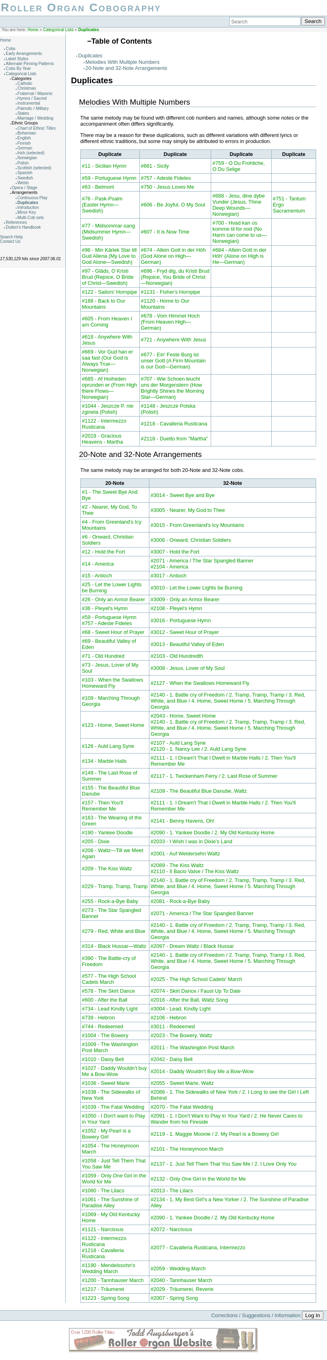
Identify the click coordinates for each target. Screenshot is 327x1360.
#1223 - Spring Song (105, 1298)
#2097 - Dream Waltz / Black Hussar (192, 946)
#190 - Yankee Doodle (107, 832)
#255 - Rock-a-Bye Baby (110, 901)
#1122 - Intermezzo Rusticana (104, 424)
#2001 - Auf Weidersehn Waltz (185, 854)
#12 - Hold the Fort (103, 552)
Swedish (25, 178)
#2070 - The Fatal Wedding (182, 1107)
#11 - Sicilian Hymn (104, 166)
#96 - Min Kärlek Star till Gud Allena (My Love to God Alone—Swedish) (109, 256)
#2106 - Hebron (169, 1018)
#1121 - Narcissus (103, 1229)
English (24, 138)
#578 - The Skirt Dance (108, 991)
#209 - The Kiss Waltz (107, 868)
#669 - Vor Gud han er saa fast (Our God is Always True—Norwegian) (107, 361)
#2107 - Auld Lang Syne (178, 743)
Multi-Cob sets (30, 217)
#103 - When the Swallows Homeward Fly (112, 683)
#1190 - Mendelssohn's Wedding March (108, 1268)
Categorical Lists (58, 29)
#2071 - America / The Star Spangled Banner (202, 561)
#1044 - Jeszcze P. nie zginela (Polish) (108, 409)
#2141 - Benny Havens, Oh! (182, 821)
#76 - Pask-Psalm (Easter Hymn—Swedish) (102, 205)
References (16, 222)
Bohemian (26, 133)
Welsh (23, 183)
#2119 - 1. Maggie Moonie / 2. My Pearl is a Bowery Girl (215, 1134)
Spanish (24, 173)
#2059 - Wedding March (178, 1268)
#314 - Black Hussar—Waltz (114, 946)
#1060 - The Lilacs (103, 1190)
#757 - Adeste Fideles (166, 178)
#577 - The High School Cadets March (109, 979)
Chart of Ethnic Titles (36, 128)
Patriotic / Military (33, 108)
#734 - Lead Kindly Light (110, 1009)
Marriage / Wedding (35, 118)
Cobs (10, 48)
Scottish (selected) (34, 168)
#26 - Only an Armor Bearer (113, 599)
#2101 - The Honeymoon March (187, 1149)
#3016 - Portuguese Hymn (181, 620)
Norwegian (27, 158)
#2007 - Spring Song (174, 1298)
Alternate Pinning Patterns (30, 63)
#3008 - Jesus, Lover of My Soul (188, 668)
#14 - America (98, 564)
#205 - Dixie (95, 841)
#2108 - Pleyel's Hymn (176, 608)
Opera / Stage (25, 187)
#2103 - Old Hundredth (177, 656)
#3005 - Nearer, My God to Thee (188, 510)
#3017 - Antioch (169, 576)
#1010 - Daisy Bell (103, 1059)
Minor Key (26, 212)
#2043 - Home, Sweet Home (183, 716)
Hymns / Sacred (32, 98)
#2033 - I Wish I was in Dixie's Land (191, 841)
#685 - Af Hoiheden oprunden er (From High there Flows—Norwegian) (109, 388)
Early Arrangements (24, 53)
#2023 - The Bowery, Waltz (181, 1035)
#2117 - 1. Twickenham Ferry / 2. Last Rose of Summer (214, 776)
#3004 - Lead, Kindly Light (181, 1009)
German (24, 148)
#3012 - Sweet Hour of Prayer (185, 632)
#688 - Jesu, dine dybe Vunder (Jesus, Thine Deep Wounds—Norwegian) (238, 205)
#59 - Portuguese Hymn (109, 178)
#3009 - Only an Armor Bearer (185, 599)
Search (312, 21)
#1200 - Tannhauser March (113, 1280)
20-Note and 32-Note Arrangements (127, 68)
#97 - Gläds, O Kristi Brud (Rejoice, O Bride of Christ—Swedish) (108, 277)
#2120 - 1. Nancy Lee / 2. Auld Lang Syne (198, 749)
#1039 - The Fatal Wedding (113, 1107)
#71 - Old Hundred (103, 656)
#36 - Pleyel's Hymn (105, 608)
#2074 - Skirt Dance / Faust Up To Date (196, 991)
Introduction (28, 207)
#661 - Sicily (155, 166)
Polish (23, 163)
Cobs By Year (18, 68)
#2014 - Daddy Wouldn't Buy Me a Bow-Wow (202, 1071)
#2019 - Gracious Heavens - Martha (102, 439)
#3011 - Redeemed (173, 1026)
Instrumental (28, 103)
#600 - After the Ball (104, 1000)
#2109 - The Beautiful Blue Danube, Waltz (199, 791)
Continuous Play (32, 198)
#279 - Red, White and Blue (113, 931)
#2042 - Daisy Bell (172, 1059)
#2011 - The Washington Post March (193, 1047)
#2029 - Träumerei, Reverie (182, 1289)
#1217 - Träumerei (103, 1289)
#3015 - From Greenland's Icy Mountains (197, 525)
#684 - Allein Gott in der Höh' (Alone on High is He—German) (239, 256)
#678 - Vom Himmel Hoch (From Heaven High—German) (170, 322)
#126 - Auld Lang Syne (108, 746)
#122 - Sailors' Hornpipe (109, 292)
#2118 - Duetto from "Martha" (174, 439)
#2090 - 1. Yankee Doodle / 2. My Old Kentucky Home (213, 832)
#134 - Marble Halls (104, 761)
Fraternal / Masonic (35, 93)
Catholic (24, 83)
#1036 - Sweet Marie (106, 1083)
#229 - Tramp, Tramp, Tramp (115, 886)
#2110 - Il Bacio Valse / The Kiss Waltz (195, 871)
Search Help (11, 237)
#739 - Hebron (98, 1018)
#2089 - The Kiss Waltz (177, 865)
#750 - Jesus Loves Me (167, 187)
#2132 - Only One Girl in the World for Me (198, 1179)
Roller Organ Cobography (81, 7)
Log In (312, 1315)
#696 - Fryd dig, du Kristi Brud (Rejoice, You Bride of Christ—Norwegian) (175, 277)
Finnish (24, 143)
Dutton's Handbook (23, 227)
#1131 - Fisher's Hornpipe (170, 292)
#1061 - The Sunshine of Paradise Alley (110, 1202)
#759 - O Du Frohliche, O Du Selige (238, 166)
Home (32, 29)
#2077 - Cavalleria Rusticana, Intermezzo (198, 1247)
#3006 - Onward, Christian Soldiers (191, 540)
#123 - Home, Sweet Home (113, 725)
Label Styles (17, 59)
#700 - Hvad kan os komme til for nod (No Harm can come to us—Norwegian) (239, 232)
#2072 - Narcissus (171, 1229)
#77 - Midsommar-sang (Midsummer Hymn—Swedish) (108, 232)
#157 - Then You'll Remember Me (102, 806)
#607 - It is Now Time (165, 232)
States (23, 113)
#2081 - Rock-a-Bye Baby (180, 901)
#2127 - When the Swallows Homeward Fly (200, 683)
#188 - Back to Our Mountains (103, 304)
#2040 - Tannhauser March (181, 1280)
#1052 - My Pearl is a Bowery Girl (106, 1134)
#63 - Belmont (98, 187)
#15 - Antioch (97, 576)
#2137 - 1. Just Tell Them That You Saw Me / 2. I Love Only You (223, 1164)
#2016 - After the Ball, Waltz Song (189, 1000)
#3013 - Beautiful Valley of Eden (187, 644)
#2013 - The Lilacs (172, 1190)
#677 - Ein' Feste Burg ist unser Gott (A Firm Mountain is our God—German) (173, 361)
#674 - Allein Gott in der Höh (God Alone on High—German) (173, 256)
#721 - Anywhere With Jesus (173, 340)
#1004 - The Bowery (105, 1035)
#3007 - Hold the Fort (175, 552)
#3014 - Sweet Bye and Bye (183, 495)
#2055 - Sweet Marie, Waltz (182, 1083)
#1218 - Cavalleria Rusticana (174, 424)
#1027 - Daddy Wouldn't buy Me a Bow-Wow (114, 1071)
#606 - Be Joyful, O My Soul (173, 205)
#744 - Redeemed (102, 1026)
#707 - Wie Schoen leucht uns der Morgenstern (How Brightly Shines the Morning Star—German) (172, 388)
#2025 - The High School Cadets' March (196, 979)
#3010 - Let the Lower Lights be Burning (197, 588)
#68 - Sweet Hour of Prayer (113, 632)
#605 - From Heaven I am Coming (107, 322)
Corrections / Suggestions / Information (255, 1315)
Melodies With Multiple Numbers (122, 62)
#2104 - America (169, 567)
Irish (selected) (30, 153)
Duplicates (88, 29)
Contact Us (10, 241)
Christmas (26, 88)
